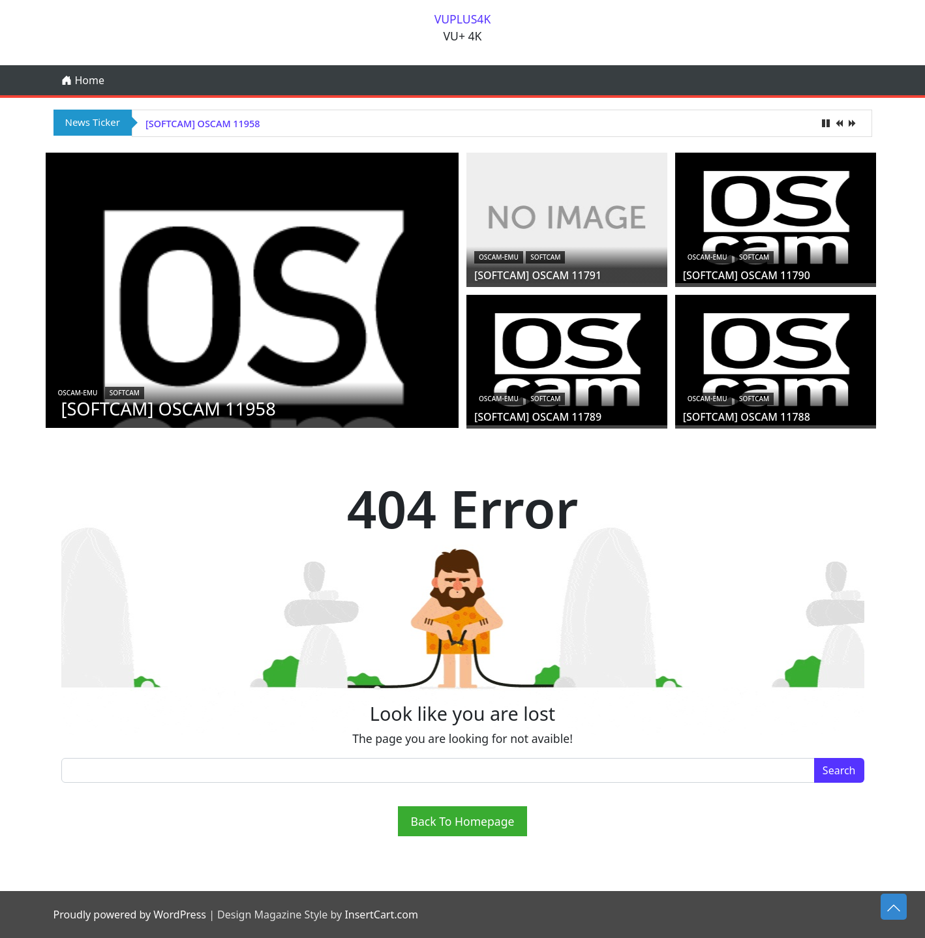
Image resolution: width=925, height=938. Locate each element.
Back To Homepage (463, 821)
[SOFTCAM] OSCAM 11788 (746, 417)
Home (82, 80)
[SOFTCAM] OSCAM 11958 (202, 123)
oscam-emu (78, 392)
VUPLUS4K (462, 19)
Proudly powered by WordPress (129, 914)
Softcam (125, 392)
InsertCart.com (380, 914)
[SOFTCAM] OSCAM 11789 (537, 417)
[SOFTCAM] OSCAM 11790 (746, 275)
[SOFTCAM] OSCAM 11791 (537, 275)
